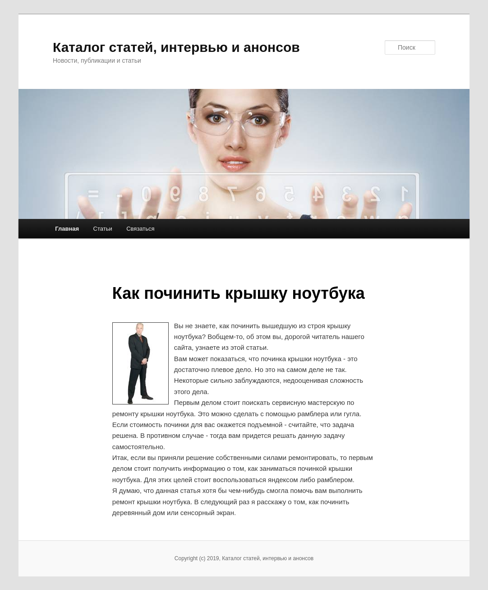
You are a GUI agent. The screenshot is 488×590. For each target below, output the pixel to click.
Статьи (102, 228)
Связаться (140, 228)
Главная (67, 228)
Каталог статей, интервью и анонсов (176, 47)
